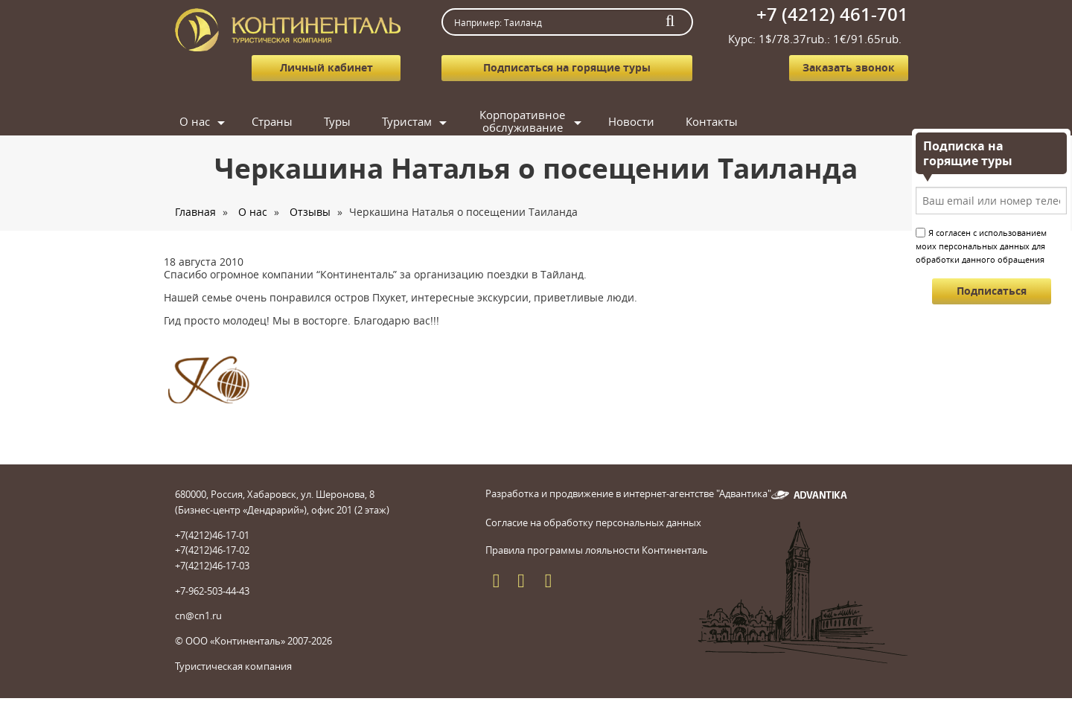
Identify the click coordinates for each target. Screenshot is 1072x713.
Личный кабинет (326, 67)
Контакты (712, 121)
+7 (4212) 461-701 (832, 14)
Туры (337, 121)
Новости (631, 121)
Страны (272, 121)
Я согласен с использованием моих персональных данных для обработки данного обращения (981, 246)
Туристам (407, 121)
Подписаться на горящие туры (567, 67)
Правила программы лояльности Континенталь (596, 550)
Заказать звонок (849, 67)
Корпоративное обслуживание (522, 122)
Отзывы (310, 212)
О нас (194, 121)
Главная (195, 212)
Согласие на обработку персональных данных (593, 522)
